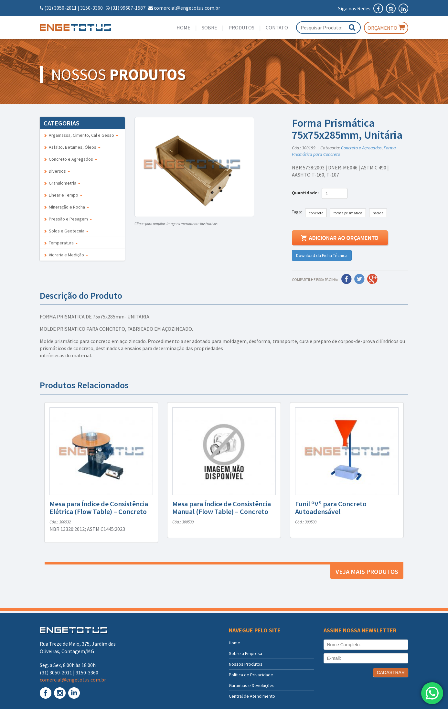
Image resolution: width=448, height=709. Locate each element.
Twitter (359, 279)
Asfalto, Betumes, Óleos (72, 147)
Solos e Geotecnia (66, 231)
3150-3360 (91, 8)
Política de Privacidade (251, 675)
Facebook (346, 279)
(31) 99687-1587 (128, 8)
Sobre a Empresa (245, 653)
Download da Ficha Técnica (321, 255)
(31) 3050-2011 (60, 8)
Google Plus (372, 279)
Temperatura (61, 243)
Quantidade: (306, 193)
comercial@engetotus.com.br (187, 8)
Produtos (241, 27)
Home (183, 27)
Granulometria (62, 183)
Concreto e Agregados (70, 159)
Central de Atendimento (252, 696)
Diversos (57, 171)
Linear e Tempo (63, 195)
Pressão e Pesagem (68, 219)
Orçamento (386, 27)
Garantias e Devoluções (251, 685)
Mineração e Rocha (66, 207)
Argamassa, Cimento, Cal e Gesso (81, 135)
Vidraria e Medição (66, 255)
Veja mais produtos (367, 571)
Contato (277, 27)
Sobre (209, 27)
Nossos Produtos (245, 664)
